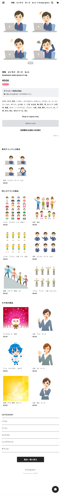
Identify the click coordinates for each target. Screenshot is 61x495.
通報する (56, 136)
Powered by (30, 473)
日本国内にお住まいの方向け (30, 130)
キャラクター (6, 435)
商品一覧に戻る (30, 459)
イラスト (5, 421)
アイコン (5, 428)
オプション (5, 449)
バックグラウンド (7, 442)
